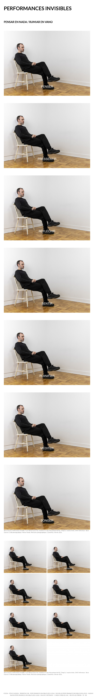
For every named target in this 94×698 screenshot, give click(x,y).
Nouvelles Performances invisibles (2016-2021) (71, 693)
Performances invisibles (38, 8)
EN (86, 695)
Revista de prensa (75, 695)
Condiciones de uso (61, 695)
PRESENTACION (24, 693)
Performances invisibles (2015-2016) (42, 693)
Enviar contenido (46, 695)
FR (83, 695)
